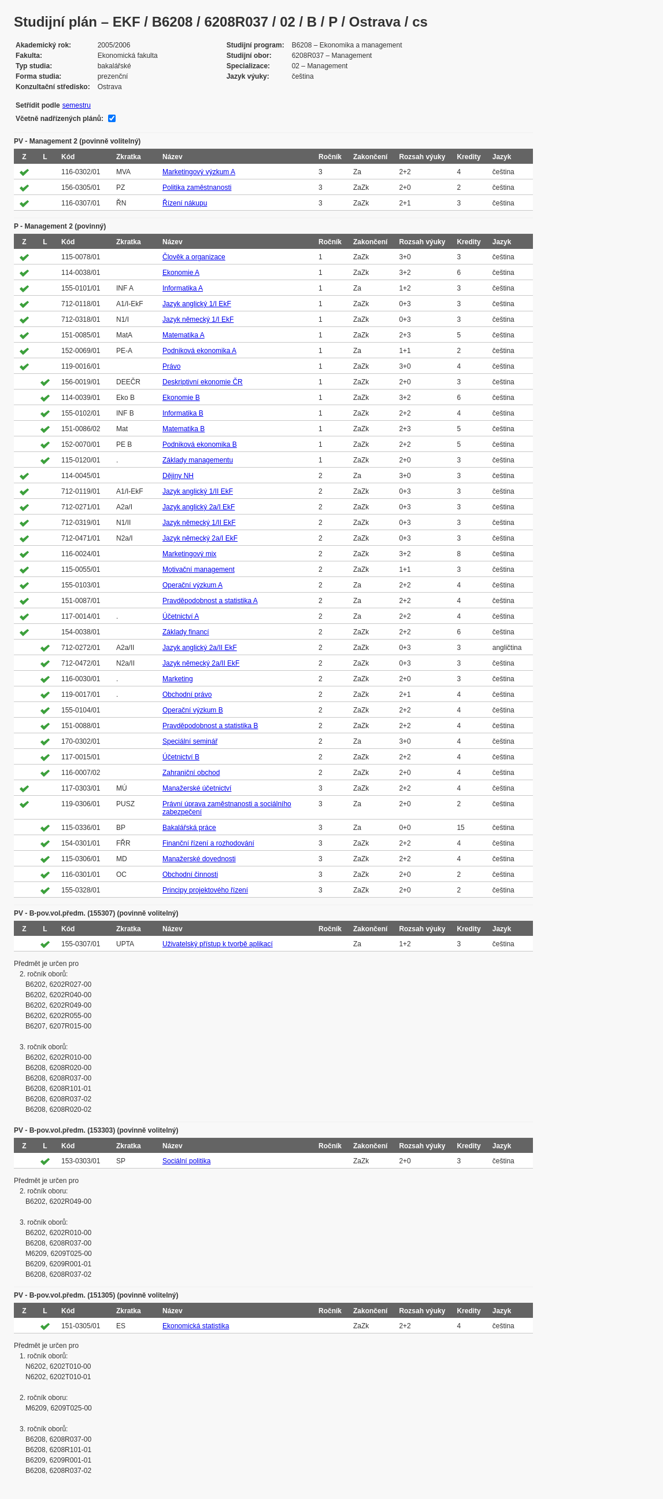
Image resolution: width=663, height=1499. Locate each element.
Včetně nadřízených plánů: (59, 119)
